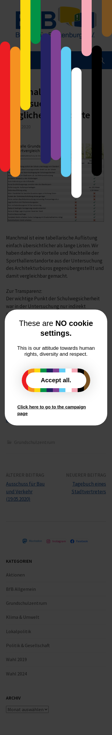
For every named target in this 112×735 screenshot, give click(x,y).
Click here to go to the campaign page (51, 410)
